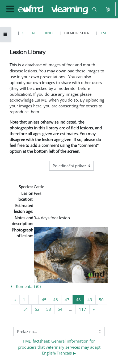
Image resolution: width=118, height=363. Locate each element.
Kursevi (24, 32)
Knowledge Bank (51, 32)
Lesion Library (104, 32)
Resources (35, 32)
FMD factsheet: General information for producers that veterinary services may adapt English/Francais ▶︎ (60, 346)
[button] (94, 9)
